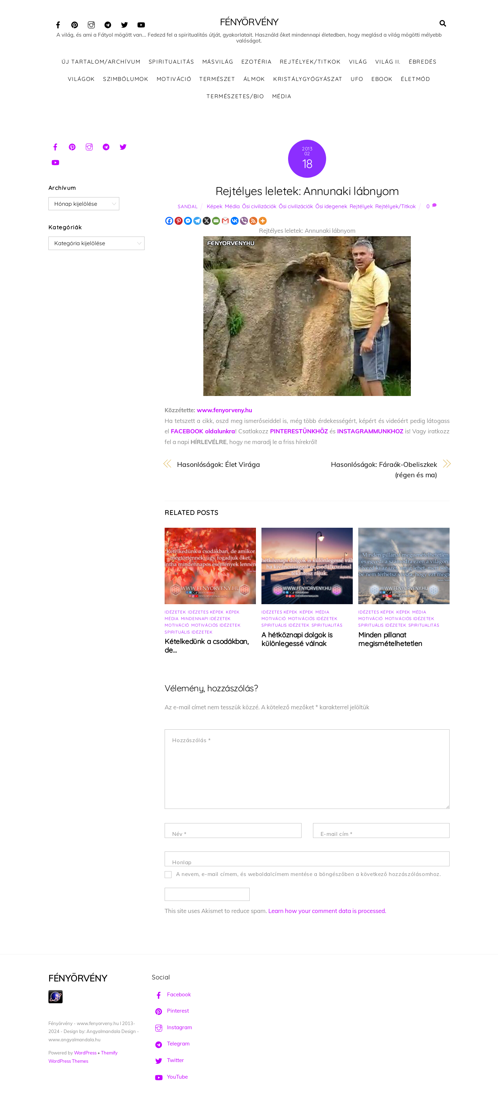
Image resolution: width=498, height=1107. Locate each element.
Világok (81, 79)
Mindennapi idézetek (206, 619)
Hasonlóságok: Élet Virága (218, 464)
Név (179, 834)
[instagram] (91, 23)
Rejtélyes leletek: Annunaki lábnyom (307, 191)
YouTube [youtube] (170, 1077)
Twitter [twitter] (168, 1060)
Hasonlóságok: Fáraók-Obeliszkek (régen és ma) (384, 470)
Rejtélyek (361, 206)
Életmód (415, 79)
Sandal (187, 207)
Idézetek (175, 612)
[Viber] (244, 221)
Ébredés (422, 62)
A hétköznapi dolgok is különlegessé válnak (296, 639)
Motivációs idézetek (215, 625)
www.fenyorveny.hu (224, 410)
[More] (263, 221)
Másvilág (217, 62)
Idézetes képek (205, 612)
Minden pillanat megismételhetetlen (390, 639)
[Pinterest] (179, 221)
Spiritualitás (171, 62)
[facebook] (58, 23)
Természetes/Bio (235, 96)
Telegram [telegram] (171, 1044)
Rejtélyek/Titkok (310, 62)
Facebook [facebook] (171, 994)
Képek (214, 206)
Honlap (182, 862)
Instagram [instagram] (172, 1027)
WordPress (85, 1053)
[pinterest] (75, 23)
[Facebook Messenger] (188, 221)
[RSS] (253, 221)
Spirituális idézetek (188, 632)
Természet (217, 79)
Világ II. (388, 62)
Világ (358, 62)
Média (282, 96)
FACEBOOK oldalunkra (203, 431)
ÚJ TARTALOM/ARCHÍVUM (101, 62)
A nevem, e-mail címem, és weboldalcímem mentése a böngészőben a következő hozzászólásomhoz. (308, 874)
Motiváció (174, 79)
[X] (207, 221)
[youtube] (141, 23)
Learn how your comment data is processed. (327, 911)
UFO (357, 79)
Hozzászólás (191, 741)
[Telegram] (197, 221)
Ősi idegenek (331, 206)
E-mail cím (337, 834)
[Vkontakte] (235, 221)
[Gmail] (225, 221)
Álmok (254, 79)
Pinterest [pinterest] (170, 1011)
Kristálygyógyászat (308, 79)
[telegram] (108, 23)
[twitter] (124, 23)
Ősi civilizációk (259, 206)
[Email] (216, 221)
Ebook (382, 79)
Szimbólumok (126, 79)
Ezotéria (256, 62)
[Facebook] (169, 221)
